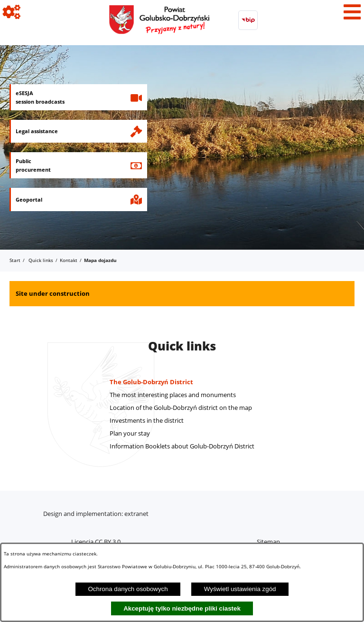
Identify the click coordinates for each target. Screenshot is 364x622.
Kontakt (68, 260)
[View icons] (12, 12)
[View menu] (352, 12)
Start (14, 260)
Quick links (40, 260)
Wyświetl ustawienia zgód (240, 589)
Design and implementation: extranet (96, 513)
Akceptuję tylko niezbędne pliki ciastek (182, 608)
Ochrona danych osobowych (128, 589)
